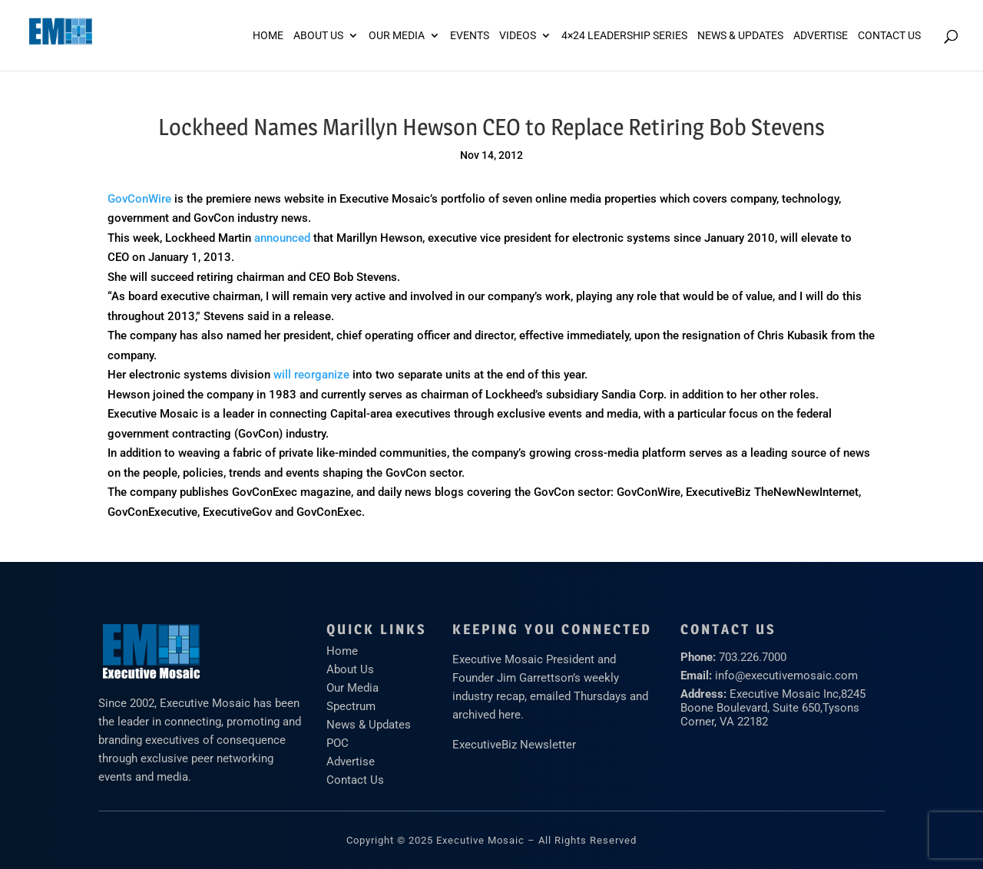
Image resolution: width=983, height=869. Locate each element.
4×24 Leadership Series (624, 35)
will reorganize (311, 375)
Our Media (397, 35)
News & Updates (740, 35)
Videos (517, 35)
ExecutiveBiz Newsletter (514, 745)
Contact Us (889, 35)
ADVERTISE (820, 35)
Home (268, 35)
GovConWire (139, 199)
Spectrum (351, 706)
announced (282, 238)
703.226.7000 (752, 657)
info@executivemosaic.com (786, 675)
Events (469, 35)
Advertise (350, 761)
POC (337, 743)
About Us (318, 35)
